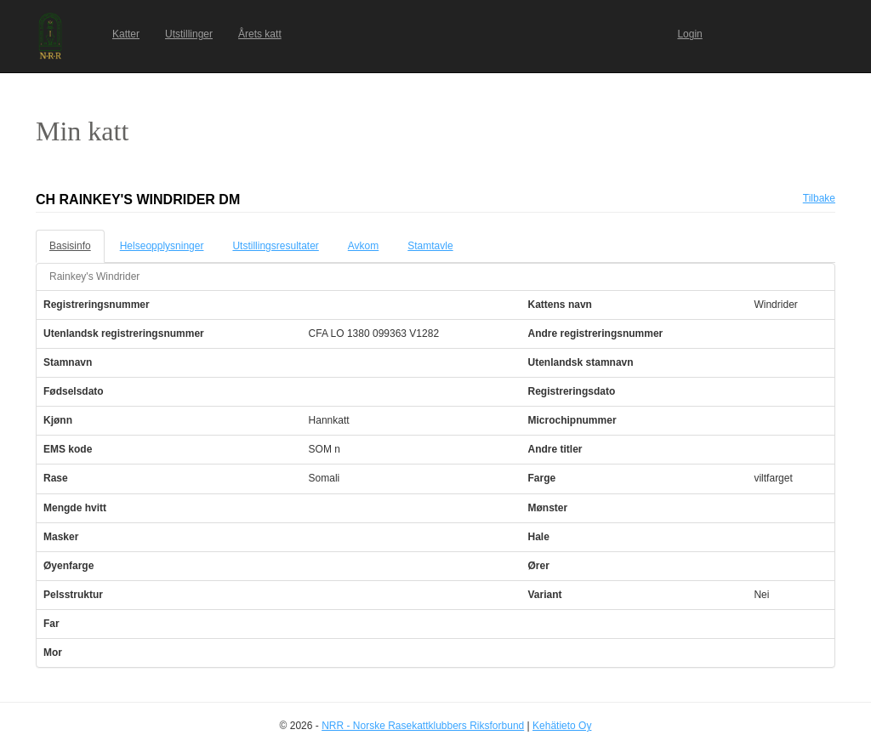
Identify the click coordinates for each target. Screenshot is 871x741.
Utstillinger (189, 34)
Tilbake (819, 198)
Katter (125, 34)
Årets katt (260, 34)
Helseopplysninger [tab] (162, 246)
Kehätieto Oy (561, 726)
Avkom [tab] (363, 246)
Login (689, 34)
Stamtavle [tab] (430, 246)
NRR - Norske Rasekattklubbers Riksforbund (423, 726)
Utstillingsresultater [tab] (275, 246)
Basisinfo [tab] (70, 246)
